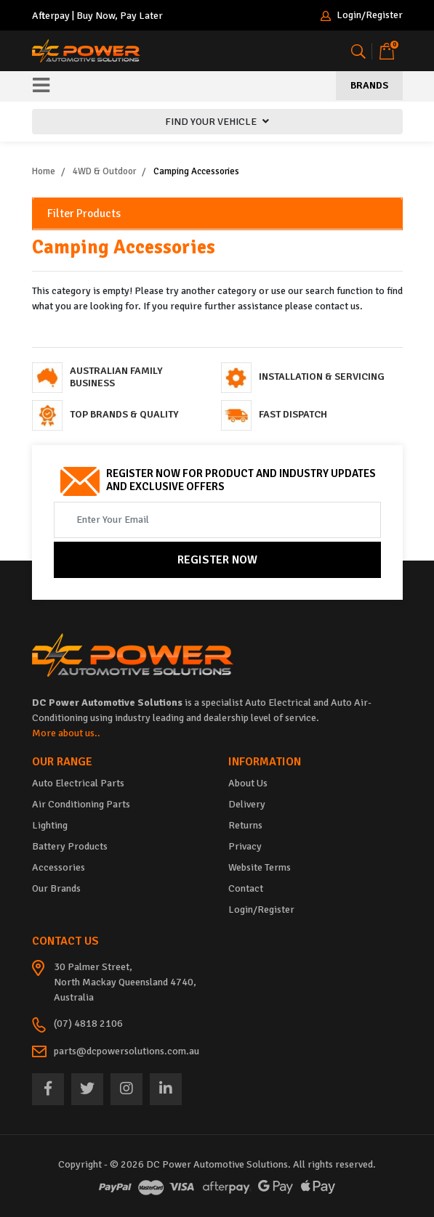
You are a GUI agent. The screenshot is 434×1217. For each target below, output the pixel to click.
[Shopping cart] (386, 51)
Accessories (58, 867)
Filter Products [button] (84, 214)
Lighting (50, 825)
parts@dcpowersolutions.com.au (126, 1051)
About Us (248, 783)
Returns (245, 825)
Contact (245, 888)
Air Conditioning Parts (81, 804)
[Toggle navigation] (41, 86)
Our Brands (56, 888)
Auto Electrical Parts (78, 783)
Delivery (246, 804)
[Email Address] (217, 520)
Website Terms (259, 867)
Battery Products (70, 846)
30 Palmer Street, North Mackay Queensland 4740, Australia (125, 982)
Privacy (245, 846)
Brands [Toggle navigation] (369, 85)
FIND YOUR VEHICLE (217, 121)
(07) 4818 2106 (88, 1023)
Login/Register (362, 15)
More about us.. (66, 733)
